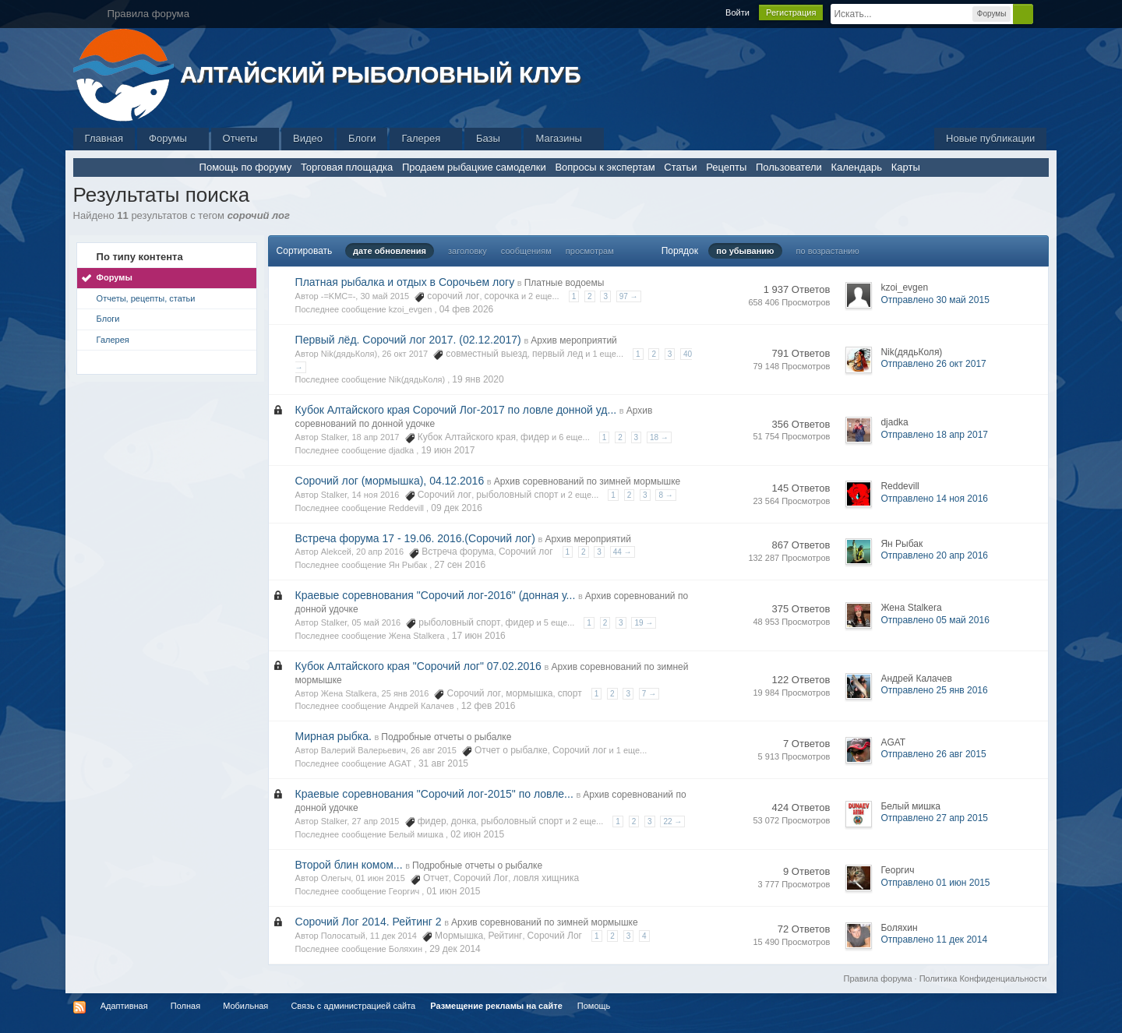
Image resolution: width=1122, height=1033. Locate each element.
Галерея (425, 138)
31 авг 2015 (443, 763)
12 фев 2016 (488, 705)
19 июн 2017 (448, 450)
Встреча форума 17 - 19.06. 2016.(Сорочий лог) (415, 538)
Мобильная (245, 1005)
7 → (649, 693)
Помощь (594, 1005)
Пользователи (789, 167)
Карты (905, 167)
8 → (665, 495)
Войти (737, 12)
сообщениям (526, 251)
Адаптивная (124, 1005)
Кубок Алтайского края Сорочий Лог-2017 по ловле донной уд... (456, 410)
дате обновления (389, 251)
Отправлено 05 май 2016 (934, 620)
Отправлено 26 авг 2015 (933, 754)
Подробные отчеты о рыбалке (446, 737)
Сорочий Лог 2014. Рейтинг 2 (368, 921)
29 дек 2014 (455, 948)
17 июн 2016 (479, 635)
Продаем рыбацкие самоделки (474, 167)
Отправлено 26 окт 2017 (933, 363)
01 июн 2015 (453, 891)
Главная (104, 138)
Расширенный (1042, 13)
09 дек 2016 (456, 507)
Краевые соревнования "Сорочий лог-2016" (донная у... (435, 595)
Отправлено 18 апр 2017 (934, 434)
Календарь (856, 167)
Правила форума (878, 978)
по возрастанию (827, 251)
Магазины (563, 138)
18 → (659, 437)
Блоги (362, 138)
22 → (672, 821)
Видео (308, 138)
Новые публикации (990, 138)
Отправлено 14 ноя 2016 (934, 498)
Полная (185, 1005)
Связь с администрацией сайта (353, 1005)
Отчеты (245, 138)
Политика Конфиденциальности (983, 978)
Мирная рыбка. (333, 736)
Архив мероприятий (574, 340)
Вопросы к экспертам (604, 167)
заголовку (467, 251)
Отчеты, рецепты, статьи (146, 298)
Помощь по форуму (245, 167)
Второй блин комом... (349, 864)
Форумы (172, 138)
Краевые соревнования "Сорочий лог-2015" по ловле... (434, 794)
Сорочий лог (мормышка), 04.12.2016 (390, 480)
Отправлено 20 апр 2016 (934, 555)
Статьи (680, 167)
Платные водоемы (564, 282)
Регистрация (791, 12)
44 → (622, 552)
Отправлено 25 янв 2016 (933, 690)
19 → (643, 623)
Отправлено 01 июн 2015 (935, 882)
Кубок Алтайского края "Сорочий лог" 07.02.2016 (418, 666)
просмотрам (590, 251)
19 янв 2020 (477, 379)
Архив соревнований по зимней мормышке (587, 481)
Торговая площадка (347, 167)
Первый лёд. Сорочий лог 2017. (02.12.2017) (408, 339)
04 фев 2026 (466, 309)
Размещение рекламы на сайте (496, 1005)
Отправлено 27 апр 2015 (934, 818)
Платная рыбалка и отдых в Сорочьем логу (405, 282)
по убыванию (745, 251)
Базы (493, 138)
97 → (628, 296)
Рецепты (726, 167)
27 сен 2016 (459, 564)
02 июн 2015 (477, 834)
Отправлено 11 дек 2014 (933, 939)
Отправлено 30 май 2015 (934, 299)
